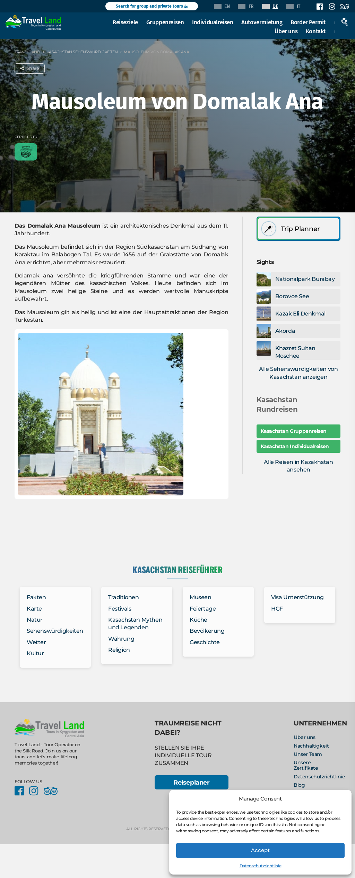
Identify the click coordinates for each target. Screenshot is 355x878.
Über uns (286, 31)
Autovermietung (261, 22)
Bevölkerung (207, 631)
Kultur (35, 653)
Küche (198, 619)
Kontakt (316, 31)
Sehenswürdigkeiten (55, 631)
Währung (121, 638)
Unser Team (308, 754)
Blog (299, 785)
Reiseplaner (191, 782)
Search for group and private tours (152, 6)
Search (344, 22)
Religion (119, 650)
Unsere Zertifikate (306, 765)
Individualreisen (212, 22)
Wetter (36, 642)
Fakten (36, 597)
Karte (34, 608)
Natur (35, 619)
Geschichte (205, 642)
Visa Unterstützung (297, 597)
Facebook (319, 6)
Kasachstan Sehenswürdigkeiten (82, 51)
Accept (260, 850)
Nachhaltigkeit (311, 746)
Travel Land (27, 51)
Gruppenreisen (165, 22)
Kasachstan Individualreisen (295, 446)
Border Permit (308, 22)
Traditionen (123, 597)
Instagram (331, 6)
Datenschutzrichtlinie (261, 865)
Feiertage (203, 608)
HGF (277, 608)
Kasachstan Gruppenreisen (294, 431)
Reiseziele (125, 22)
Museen (200, 597)
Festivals (119, 608)
